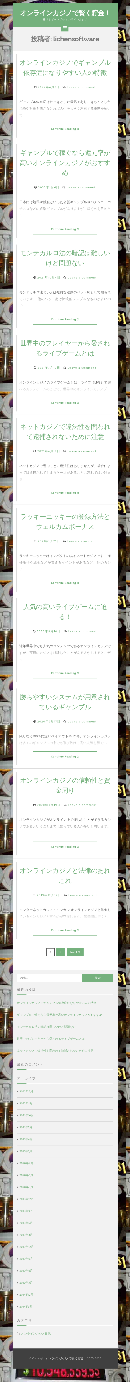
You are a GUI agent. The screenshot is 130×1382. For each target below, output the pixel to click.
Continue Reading (65, 139)
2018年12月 (27, 1256)
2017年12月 (26, 1304)
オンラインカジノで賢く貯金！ (65, 13)
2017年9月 (26, 1316)
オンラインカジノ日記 (36, 1343)
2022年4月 (26, 1101)
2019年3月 (26, 1245)
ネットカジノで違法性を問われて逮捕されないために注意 (55, 1060)
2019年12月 (27, 1209)
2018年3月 (26, 1292)
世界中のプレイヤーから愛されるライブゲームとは (51, 1048)
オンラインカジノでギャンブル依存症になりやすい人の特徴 (65, 72)
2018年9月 (26, 1268)
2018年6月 (26, 1280)
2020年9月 (26, 1173)
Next (75, 962)
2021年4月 (26, 1149)
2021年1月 (26, 1161)
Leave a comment (81, 97)
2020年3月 (26, 1197)
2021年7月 (26, 1137)
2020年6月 (26, 1185)
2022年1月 (26, 1113)
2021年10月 (27, 1125)
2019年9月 (26, 1221)
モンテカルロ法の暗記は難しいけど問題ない (46, 1037)
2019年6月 (26, 1233)
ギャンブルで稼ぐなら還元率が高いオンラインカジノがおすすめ (65, 173)
